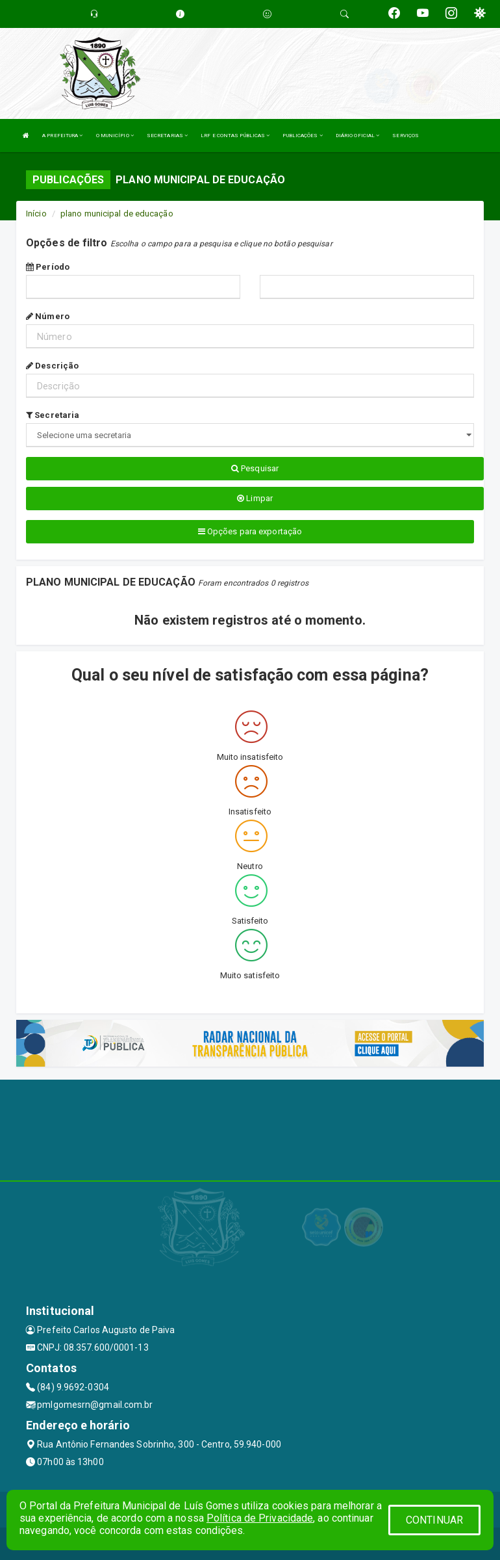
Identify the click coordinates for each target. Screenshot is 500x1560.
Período (47, 267)
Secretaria (52, 415)
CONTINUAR (434, 1520)
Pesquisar (255, 468)
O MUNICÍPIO (115, 135)
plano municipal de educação (116, 213)
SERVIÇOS (405, 135)
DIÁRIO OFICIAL (358, 135)
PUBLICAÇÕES (302, 135)
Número (47, 316)
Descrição (52, 365)
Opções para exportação (250, 531)
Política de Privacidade (259, 1518)
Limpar (255, 498)
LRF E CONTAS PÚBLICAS (235, 135)
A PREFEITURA (62, 135)
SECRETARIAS (167, 135)
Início (36, 213)
